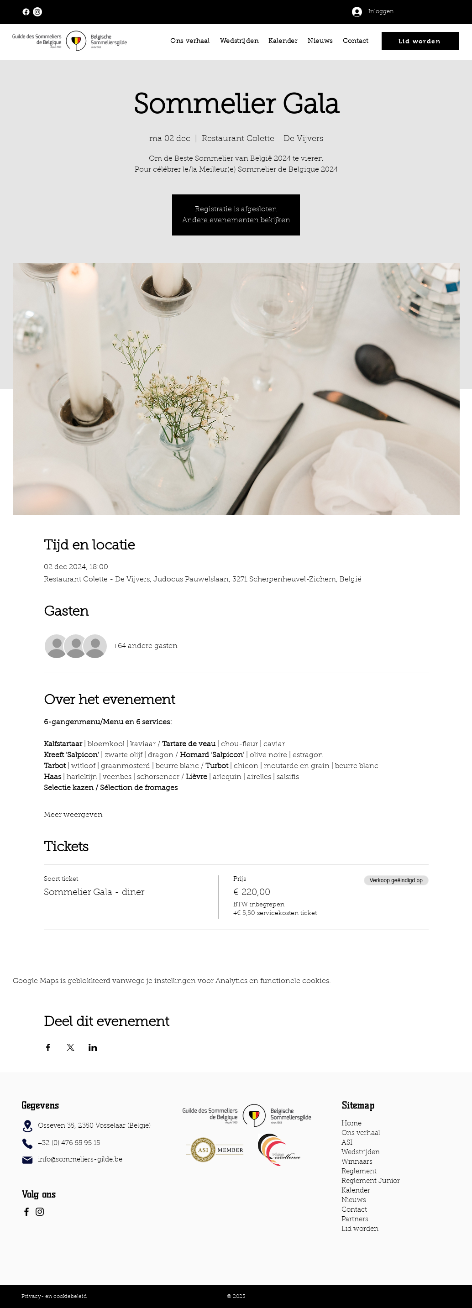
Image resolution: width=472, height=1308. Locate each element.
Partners (354, 1219)
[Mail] (27, 1160)
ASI (346, 1143)
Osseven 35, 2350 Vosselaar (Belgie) (94, 1126)
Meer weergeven (73, 815)
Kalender (355, 1191)
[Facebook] (26, 1211)
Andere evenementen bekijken (236, 220)
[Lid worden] (420, 41)
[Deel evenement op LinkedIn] (93, 1047)
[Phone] (27, 1144)
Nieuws (353, 1200)
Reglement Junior (370, 1181)
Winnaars (356, 1162)
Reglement (359, 1171)
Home (351, 1123)
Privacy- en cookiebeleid (54, 1296)
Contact (354, 1210)
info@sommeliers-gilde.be (80, 1159)
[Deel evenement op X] (70, 1047)
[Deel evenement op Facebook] (48, 1047)
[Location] (27, 1126)
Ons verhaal (360, 1133)
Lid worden (359, 1229)
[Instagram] (39, 1211)
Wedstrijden (360, 1152)
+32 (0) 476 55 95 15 (69, 1143)
